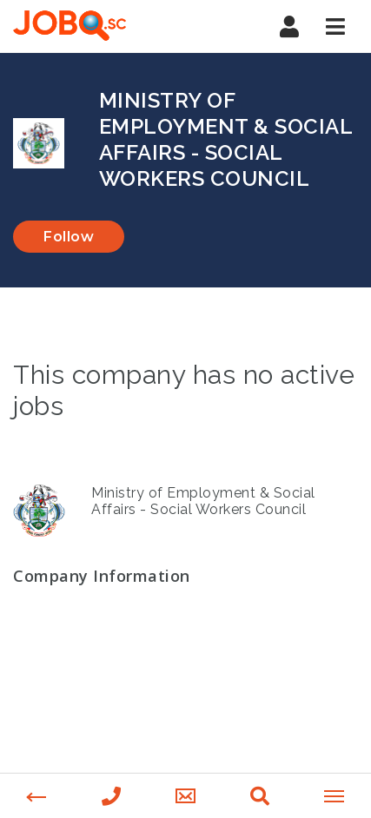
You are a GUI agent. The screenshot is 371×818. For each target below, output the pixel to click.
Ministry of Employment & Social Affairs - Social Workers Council (203, 501)
